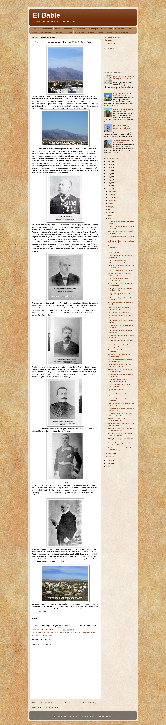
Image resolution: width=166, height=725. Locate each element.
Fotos (57, 29)
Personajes (93, 29)
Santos (130, 29)
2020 (108, 161)
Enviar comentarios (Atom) (51, 707)
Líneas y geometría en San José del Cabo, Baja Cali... (120, 294)
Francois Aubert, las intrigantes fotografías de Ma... (118, 308)
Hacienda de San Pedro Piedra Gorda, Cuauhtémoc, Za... (121, 429)
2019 (108, 164)
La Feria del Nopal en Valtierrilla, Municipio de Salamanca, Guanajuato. (121, 127)
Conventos (119, 29)
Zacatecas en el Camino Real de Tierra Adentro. (119, 385)
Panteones (79, 32)
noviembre (112, 194)
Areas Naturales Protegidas (48, 633)
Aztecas (91, 32)
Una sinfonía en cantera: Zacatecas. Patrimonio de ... (120, 355)
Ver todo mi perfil (109, 43)
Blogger (109, 716)
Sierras (45, 635)
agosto (110, 203)
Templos (35, 29)
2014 (108, 180)
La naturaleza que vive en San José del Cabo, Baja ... (120, 289)
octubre (111, 197)
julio (109, 207)
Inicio (67, 702)
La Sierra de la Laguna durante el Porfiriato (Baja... (119, 299)
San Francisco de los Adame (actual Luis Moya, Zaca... (120, 434)
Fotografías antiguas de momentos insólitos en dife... (120, 256)
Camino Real (106, 29)
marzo (110, 219)
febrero (110, 453)
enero (110, 456)
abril (109, 216)
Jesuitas (58, 32)
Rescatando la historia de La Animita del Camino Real (120, 232)
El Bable (46, 15)
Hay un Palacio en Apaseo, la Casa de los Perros (123, 110)
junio (110, 210)
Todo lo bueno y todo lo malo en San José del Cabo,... (120, 449)
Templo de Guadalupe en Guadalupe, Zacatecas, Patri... (120, 370)
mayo (110, 212)
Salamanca (80, 29)
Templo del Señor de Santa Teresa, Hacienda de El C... (120, 419)
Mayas (109, 32)
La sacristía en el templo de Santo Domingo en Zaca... (119, 346)
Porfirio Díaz (77, 633)
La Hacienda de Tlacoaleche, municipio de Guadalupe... (118, 380)
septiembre (112, 200)
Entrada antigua (91, 702)
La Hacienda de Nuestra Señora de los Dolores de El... (120, 414)
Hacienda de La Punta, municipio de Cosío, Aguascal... (120, 439)
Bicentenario (46, 32)
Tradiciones (47, 29)
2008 (108, 466)
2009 (108, 463)
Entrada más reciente (42, 702)
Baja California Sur (65, 633)
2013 (108, 183)
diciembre (111, 191)
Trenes (100, 32)
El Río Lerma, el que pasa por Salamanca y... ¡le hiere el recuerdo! (123, 78)
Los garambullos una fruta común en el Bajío (122, 94)
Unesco (34, 32)
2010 (108, 460)
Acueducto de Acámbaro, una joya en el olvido (123, 141)
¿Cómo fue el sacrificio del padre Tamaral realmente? (119, 279)
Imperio (68, 32)
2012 (108, 186)
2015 (108, 177)
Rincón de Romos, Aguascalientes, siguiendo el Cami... (120, 444)
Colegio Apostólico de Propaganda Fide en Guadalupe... (120, 365)
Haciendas (68, 29)
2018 (108, 167)
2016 (108, 174)
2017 (108, 170)
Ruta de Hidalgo (122, 32)
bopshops (87, 716)
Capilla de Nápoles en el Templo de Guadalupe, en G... (120, 360)
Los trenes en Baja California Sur (119, 312)
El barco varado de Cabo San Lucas (120, 270)
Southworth (52, 635)
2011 (108, 189)
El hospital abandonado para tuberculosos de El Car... (117, 261)
